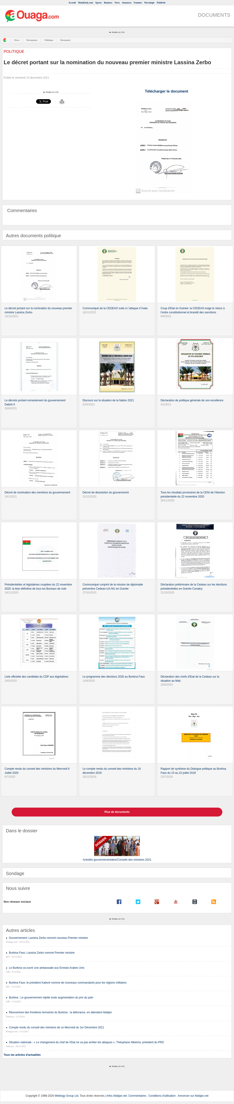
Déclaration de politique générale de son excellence (192, 400)
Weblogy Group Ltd (66, 1095)
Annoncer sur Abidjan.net (193, 1095)
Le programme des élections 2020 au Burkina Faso (113, 676)
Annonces (127, 2)
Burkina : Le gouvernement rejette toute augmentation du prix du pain (51, 997)
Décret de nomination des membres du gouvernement (37, 492)
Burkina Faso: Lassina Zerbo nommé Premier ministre (41, 952)
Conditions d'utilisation (162, 1095)
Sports (98, 2)
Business (108, 2)
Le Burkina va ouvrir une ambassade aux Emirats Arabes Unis (46, 967)
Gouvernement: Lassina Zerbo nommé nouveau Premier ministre (48, 937)
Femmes (138, 2)
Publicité (161, 2)
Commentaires (137, 1095)
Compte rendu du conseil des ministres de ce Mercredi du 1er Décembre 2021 (56, 1027)
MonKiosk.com (85, 2)
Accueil (72, 2)
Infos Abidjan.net (116, 1095)
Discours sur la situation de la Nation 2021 (108, 400)
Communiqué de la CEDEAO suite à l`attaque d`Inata (114, 308)
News (117, 2)
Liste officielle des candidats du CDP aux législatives (36, 676)
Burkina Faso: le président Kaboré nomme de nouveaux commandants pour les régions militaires (68, 982)
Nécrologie (149, 2)
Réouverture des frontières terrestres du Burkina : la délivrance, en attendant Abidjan (60, 1012)
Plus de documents (117, 812)
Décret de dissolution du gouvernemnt (105, 492)
